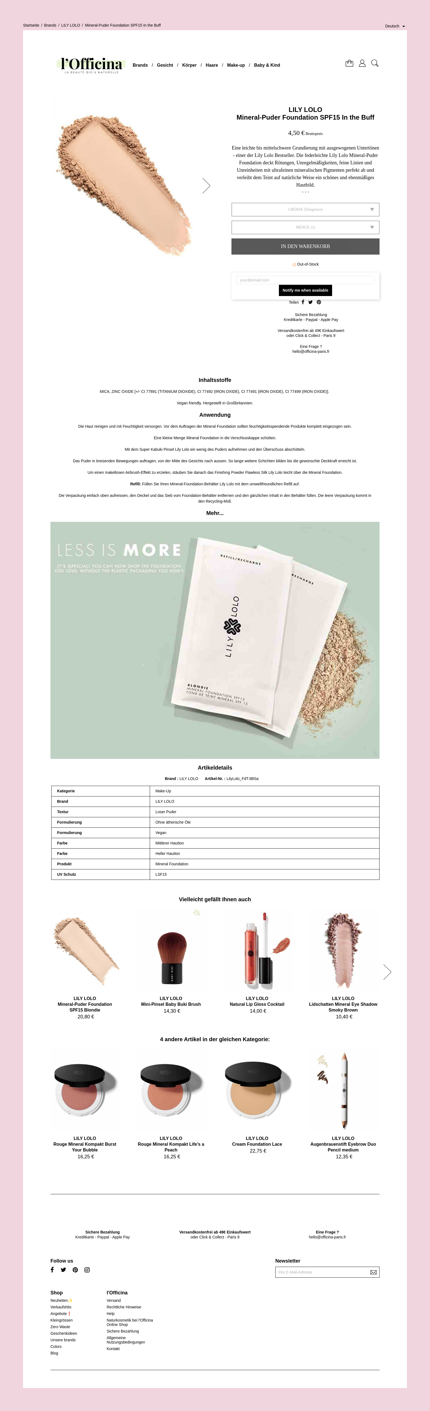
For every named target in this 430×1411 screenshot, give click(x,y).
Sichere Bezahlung (123, 1331)
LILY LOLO (305, 109)
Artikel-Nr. (214, 778)
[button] (208, 186)
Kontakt (113, 1349)
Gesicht (165, 65)
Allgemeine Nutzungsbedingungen (126, 1340)
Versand (114, 1300)
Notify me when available (306, 290)
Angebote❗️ (61, 1313)
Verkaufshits (60, 1307)
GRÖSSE (295, 209)
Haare (212, 65)
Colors (55, 1346)
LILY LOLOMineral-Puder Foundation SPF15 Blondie (85, 1004)
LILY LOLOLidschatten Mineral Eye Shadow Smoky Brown (343, 1004)
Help (111, 1313)
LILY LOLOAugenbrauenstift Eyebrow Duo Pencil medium (343, 1144)
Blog (54, 1353)
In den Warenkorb (305, 246)
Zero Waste (60, 1327)
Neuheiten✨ (61, 1300)
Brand (170, 778)
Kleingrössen (61, 1320)
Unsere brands (63, 1340)
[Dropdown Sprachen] (396, 26)
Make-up (236, 65)
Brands (140, 65)
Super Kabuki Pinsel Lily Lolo (164, 449)
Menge (303, 227)
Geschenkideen (63, 1333)
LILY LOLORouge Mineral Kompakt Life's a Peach (171, 1144)
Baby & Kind (267, 65)
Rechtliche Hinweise (124, 1307)
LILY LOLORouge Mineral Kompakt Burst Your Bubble (84, 1144)
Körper (189, 65)
